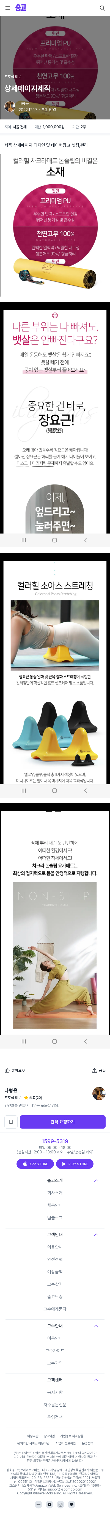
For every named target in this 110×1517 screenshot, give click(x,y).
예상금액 (55, 1272)
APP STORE (35, 1164)
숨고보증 (55, 1296)
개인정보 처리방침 (71, 1436)
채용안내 (55, 1205)
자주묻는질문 (55, 1404)
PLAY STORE (74, 1164)
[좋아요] (14, 1070)
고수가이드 (55, 1350)
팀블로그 (55, 1217)
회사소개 (55, 1193)
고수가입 (55, 1363)
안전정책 (55, 1259)
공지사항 (55, 1392)
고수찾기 (55, 1284)
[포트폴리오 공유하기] (99, 1070)
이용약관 (32, 1436)
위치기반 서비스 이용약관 (33, 1443)
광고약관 (49, 1436)
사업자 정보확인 (65, 1443)
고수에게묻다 (55, 1309)
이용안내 (55, 1247)
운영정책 (55, 1417)
